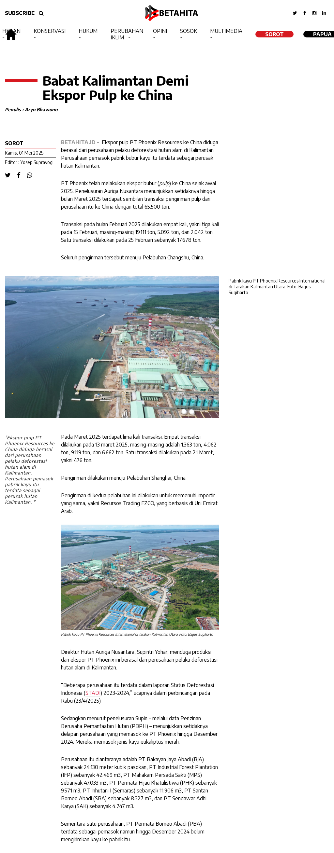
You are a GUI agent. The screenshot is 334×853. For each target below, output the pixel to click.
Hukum (88, 31)
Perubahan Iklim (127, 34)
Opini (160, 31)
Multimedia (226, 31)
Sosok (188, 31)
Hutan (11, 31)
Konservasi (50, 31)
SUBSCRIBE (20, 13)
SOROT (274, 34)
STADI (92, 693)
